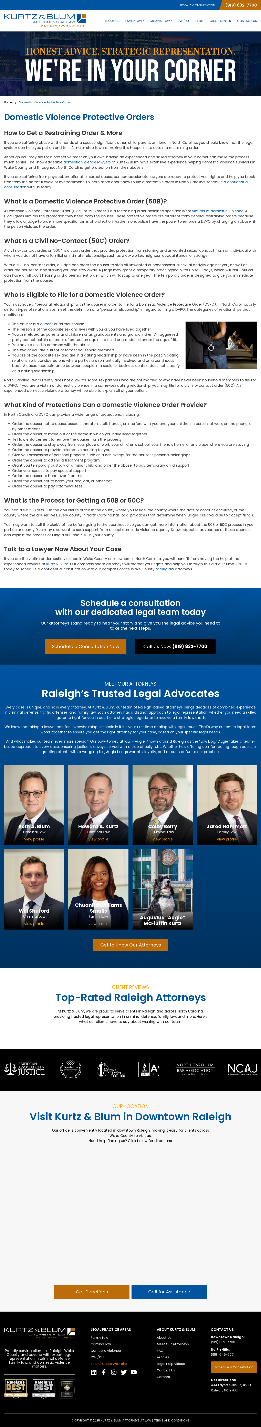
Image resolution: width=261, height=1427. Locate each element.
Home (8, 102)
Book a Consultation (197, 5)
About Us (111, 20)
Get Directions (223, 1380)
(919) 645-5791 (222, 1354)
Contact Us (247, 20)
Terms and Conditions (171, 1420)
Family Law (134, 20)
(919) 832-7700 (241, 5)
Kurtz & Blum (57, 564)
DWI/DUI (183, 20)
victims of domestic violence (217, 211)
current (46, 324)
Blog (199, 20)
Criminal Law (160, 20)
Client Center (220, 20)
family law (165, 569)
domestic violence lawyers (87, 162)
